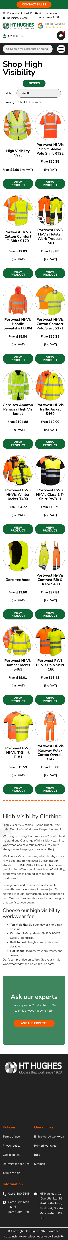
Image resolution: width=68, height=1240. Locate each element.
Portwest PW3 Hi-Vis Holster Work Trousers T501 (50, 236)
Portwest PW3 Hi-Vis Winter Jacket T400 (18, 494)
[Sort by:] (39, 93)
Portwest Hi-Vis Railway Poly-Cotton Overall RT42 (50, 753)
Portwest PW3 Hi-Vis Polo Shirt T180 (50, 665)
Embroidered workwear (49, 1137)
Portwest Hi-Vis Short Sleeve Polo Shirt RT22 (50, 149)
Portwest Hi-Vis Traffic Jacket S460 (50, 409)
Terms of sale (11, 1173)
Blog (37, 1155)
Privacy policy (11, 1146)
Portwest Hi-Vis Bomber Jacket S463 (18, 665)
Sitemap (39, 1164)
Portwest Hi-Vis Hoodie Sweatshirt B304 (17, 324)
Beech (57, 1237)
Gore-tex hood (17, 579)
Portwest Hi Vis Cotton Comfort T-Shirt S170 (18, 236)
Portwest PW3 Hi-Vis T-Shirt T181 (18, 752)
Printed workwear (45, 1146)
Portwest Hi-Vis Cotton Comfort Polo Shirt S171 (50, 324)
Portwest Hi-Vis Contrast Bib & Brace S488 (50, 580)
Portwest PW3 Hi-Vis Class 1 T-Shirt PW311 (50, 494)
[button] (61, 49)
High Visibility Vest (18, 153)
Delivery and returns (16, 1164)
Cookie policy (11, 1155)
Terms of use (11, 1137)
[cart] (61, 35)
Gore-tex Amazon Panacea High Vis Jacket (18, 409)
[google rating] (51, 26)
